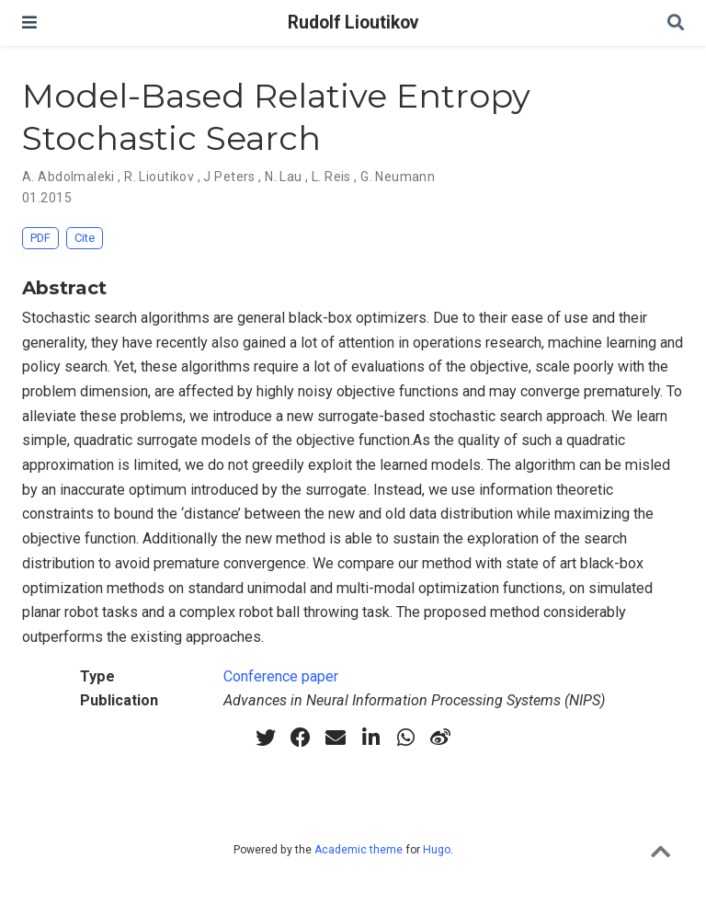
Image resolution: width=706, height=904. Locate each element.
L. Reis (331, 176)
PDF (40, 238)
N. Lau (283, 176)
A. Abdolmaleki (68, 176)
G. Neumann (397, 176)
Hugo (436, 849)
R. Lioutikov (159, 176)
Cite (84, 238)
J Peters (229, 176)
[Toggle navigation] (29, 22)
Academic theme (358, 849)
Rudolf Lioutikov (353, 22)
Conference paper (280, 676)
